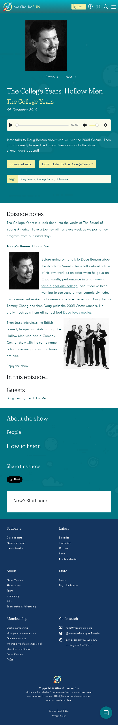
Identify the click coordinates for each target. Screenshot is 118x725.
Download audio (20, 164)
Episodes (64, 538)
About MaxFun (15, 580)
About (11, 571)
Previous (49, 77)
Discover (64, 548)
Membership (17, 619)
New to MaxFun (15, 548)
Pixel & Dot (63, 711)
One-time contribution (19, 649)
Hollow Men (62, 179)
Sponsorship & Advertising (21, 606)
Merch (62, 580)
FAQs (10, 659)
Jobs (9, 601)
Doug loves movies (77, 312)
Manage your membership (21, 633)
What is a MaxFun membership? (24, 644)
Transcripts (65, 543)
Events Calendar (68, 559)
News (62, 553)
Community (13, 596)
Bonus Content (15, 654)
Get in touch (68, 619)
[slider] (42, 125)
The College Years (30, 101)
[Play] (11, 125)
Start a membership (17, 628)
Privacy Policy (59, 716)
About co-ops (14, 585)
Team (10, 591)
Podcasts (14, 529)
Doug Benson (28, 179)
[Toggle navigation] (113, 6)
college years (45, 179)
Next (71, 77)
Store (63, 571)
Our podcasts (14, 538)
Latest (64, 529)
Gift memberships (16, 638)
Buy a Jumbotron (68, 585)
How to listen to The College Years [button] (66, 164)
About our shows (16, 543)
